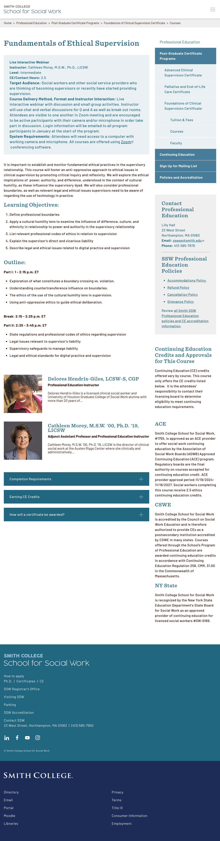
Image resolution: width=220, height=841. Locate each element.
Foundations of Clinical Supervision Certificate (134, 23)
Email (8, 800)
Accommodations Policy (187, 280)
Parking (10, 704)
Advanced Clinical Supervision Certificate (183, 72)
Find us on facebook (17, 737)
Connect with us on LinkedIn (7, 737)
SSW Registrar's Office (22, 689)
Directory (11, 792)
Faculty (176, 143)
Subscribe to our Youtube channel (27, 737)
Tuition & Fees (181, 120)
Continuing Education (177, 154)
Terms (117, 800)
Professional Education (31, 23)
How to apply (14, 676)
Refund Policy (178, 287)
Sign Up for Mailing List (178, 166)
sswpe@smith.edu (189, 240)
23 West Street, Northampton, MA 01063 (35, 725)
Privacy (117, 792)
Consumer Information (129, 815)
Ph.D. (8, 681)
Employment (122, 823)
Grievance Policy (180, 301)
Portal (8, 808)
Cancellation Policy (182, 294)
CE (42, 681)
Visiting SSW (14, 697)
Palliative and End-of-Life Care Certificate (185, 89)
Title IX (117, 808)
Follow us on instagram (38, 737)
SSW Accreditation (19, 712)
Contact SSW (14, 720)
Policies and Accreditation (181, 177)
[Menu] (212, 9)
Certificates (26, 681)
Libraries (11, 823)
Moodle (9, 815)
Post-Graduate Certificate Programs (75, 23)
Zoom (126, 141)
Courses (175, 23)
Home (8, 23)
